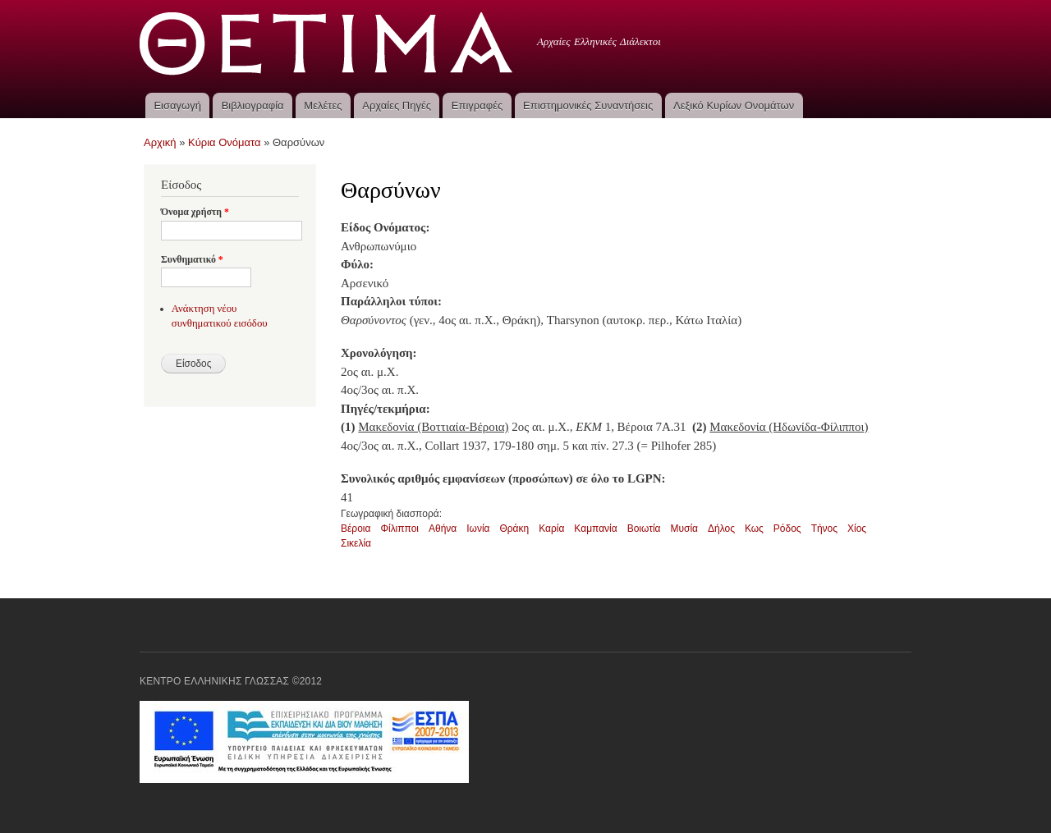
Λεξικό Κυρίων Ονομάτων (733, 105)
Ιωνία (477, 528)
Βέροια (355, 528)
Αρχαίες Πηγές (396, 105)
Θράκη (514, 528)
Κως (754, 528)
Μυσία (684, 528)
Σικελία (356, 543)
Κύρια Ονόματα (224, 142)
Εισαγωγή (177, 105)
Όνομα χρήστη (195, 211)
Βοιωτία (644, 528)
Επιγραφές (477, 105)
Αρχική (160, 142)
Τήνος (824, 528)
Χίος (856, 528)
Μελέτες (323, 105)
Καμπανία (595, 528)
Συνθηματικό (192, 259)
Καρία (551, 528)
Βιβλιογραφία (253, 105)
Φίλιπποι (399, 528)
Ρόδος (787, 528)
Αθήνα (443, 528)
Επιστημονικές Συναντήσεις (588, 105)
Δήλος (721, 528)
